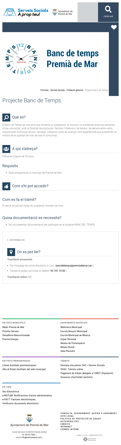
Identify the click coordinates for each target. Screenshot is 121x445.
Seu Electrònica (10, 391)
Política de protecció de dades (80, 419)
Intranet (66, 427)
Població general (75, 90)
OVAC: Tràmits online (71, 369)
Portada (44, 90)
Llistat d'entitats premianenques (19, 365)
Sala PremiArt (67, 351)
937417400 (30, 435)
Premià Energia (10, 339)
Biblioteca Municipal (71, 327)
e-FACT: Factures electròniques (18, 399)
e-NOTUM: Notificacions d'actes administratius (27, 395)
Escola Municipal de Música (75, 335)
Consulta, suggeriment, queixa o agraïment (88, 413)
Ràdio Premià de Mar (13, 327)
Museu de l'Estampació (72, 343)
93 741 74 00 (57, 270)
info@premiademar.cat (31, 437)
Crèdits (65, 424)
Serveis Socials (57, 90)
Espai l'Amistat (68, 339)
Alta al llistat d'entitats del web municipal (24, 369)
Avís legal (67, 416)
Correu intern (69, 429)
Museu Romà (67, 347)
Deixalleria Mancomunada (16, 335)
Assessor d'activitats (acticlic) (76, 377)
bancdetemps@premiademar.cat (74, 265)
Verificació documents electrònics (20, 403)
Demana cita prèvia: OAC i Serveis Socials (82, 365)
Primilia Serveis (10, 331)
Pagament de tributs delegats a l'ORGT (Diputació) (86, 373)
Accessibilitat (69, 421)
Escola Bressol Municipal (73, 331)
